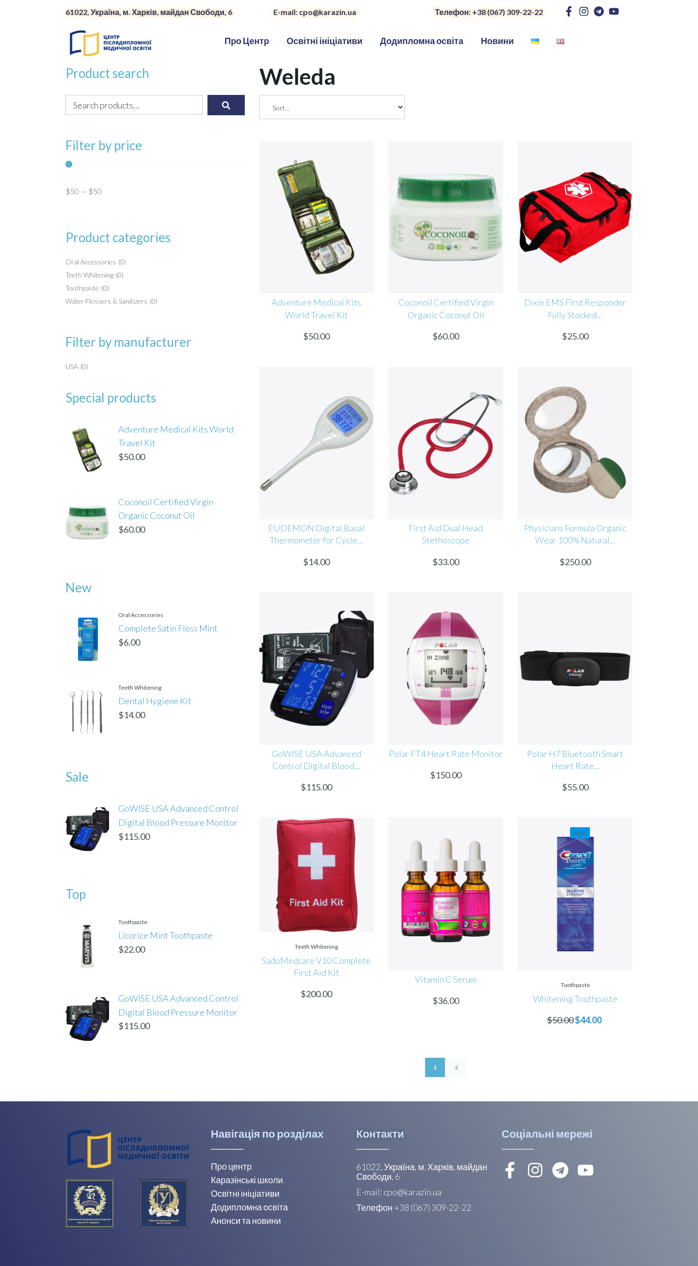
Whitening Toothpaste (575, 998)
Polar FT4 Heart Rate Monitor (446, 753)
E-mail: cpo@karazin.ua (314, 11)
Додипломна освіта (249, 1207)
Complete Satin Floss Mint (168, 628)
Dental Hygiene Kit (154, 700)
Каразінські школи (247, 1179)
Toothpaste (132, 922)
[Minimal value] (155, 164)
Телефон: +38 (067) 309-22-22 (489, 11)
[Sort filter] (332, 107)
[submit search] (226, 105)
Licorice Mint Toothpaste (165, 935)
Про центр (231, 1166)
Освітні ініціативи (245, 1193)
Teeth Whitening (139, 687)
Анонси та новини (246, 1220)
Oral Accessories (140, 614)
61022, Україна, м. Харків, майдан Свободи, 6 (148, 11)
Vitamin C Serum (445, 979)
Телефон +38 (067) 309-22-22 (413, 1207)
